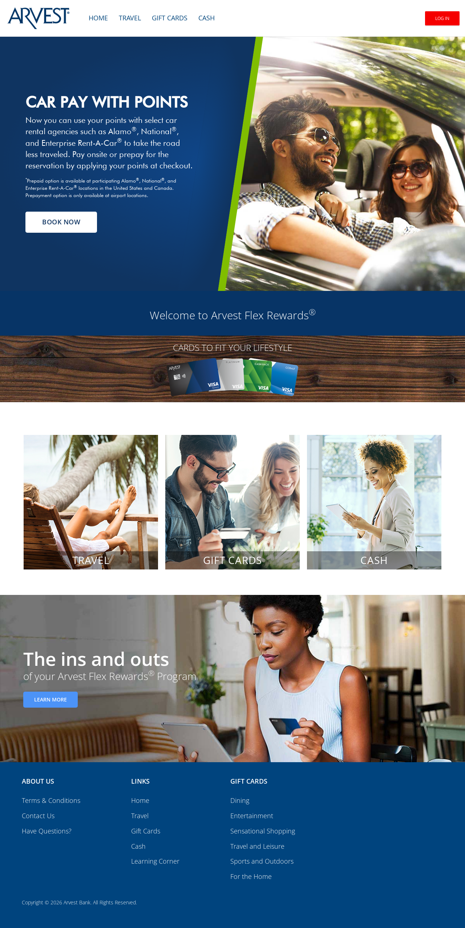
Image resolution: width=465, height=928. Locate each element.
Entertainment (251, 815)
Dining (239, 800)
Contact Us (38, 815)
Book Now (61, 221)
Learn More (50, 699)
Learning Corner (155, 861)
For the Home (251, 876)
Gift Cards (169, 17)
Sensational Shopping (262, 831)
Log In (442, 18)
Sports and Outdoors (262, 861)
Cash (206, 17)
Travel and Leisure (257, 846)
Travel (130, 17)
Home (98, 17)
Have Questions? (47, 831)
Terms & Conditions (51, 800)
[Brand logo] (38, 14)
